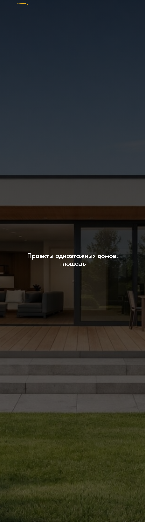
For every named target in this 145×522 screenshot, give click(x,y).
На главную (24, 3)
